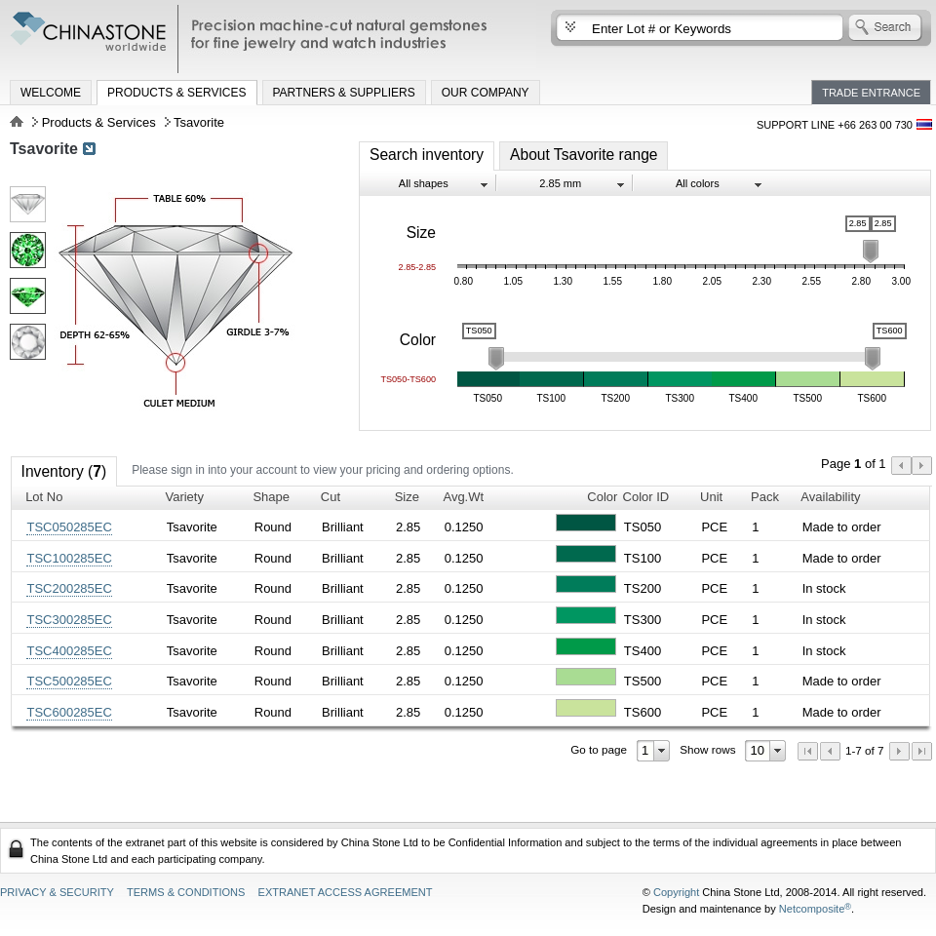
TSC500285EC (68, 681)
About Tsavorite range (583, 154)
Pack (765, 496)
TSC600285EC (68, 712)
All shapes (423, 183)
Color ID (646, 496)
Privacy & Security (57, 892)
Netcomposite (815, 909)
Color (602, 496)
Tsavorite (44, 148)
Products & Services (176, 92)
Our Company (485, 92)
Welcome (50, 92)
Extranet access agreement (345, 892)
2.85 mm (560, 183)
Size (407, 496)
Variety (184, 496)
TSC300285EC (68, 619)
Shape (271, 496)
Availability (830, 496)
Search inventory (427, 154)
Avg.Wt (463, 496)
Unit (711, 496)
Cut (330, 496)
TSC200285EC (68, 588)
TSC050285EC (68, 527)
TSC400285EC (68, 651)
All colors (698, 183)
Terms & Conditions (186, 892)
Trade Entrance (871, 92)
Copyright (676, 892)
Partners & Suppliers (344, 92)
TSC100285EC (68, 558)
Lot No (43, 496)
